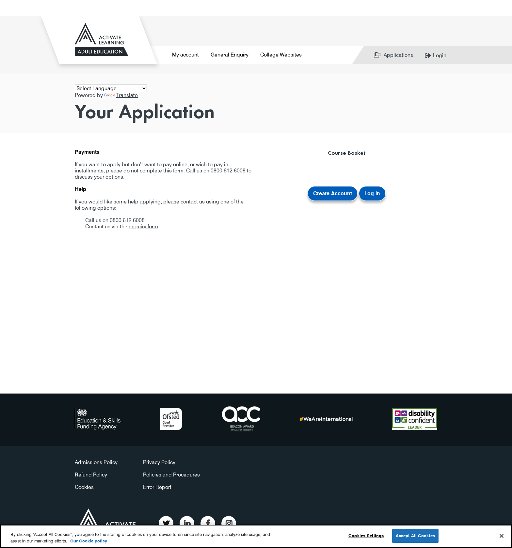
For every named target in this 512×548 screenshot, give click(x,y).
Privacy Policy (159, 462)
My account (185, 55)
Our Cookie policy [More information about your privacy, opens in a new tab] (88, 540)
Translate (121, 95)
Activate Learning (107, 521)
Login (439, 55)
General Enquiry (229, 55)
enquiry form (143, 226)
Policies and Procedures (171, 475)
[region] (256, 536)
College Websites (281, 55)
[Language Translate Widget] (111, 88)
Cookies (84, 487)
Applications (398, 55)
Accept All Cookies (415, 535)
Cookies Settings (366, 535)
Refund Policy (91, 475)
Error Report (157, 487)
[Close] (501, 536)
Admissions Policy (96, 462)
